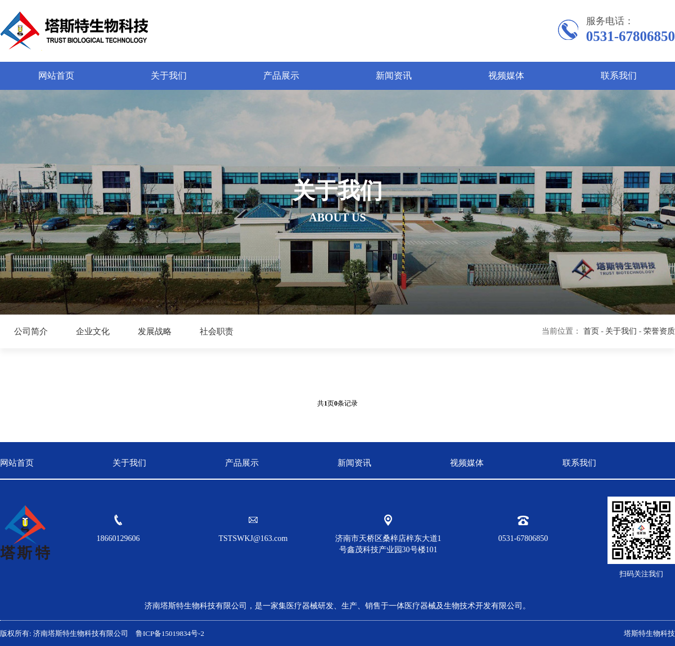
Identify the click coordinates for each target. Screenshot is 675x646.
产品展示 (281, 75)
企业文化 (93, 331)
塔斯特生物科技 (649, 633)
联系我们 (619, 75)
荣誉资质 (659, 331)
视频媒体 (506, 75)
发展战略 (155, 331)
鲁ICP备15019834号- (167, 633)
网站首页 (56, 75)
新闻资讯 (394, 75)
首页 (591, 331)
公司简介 (31, 331)
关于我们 (169, 75)
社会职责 (216, 331)
